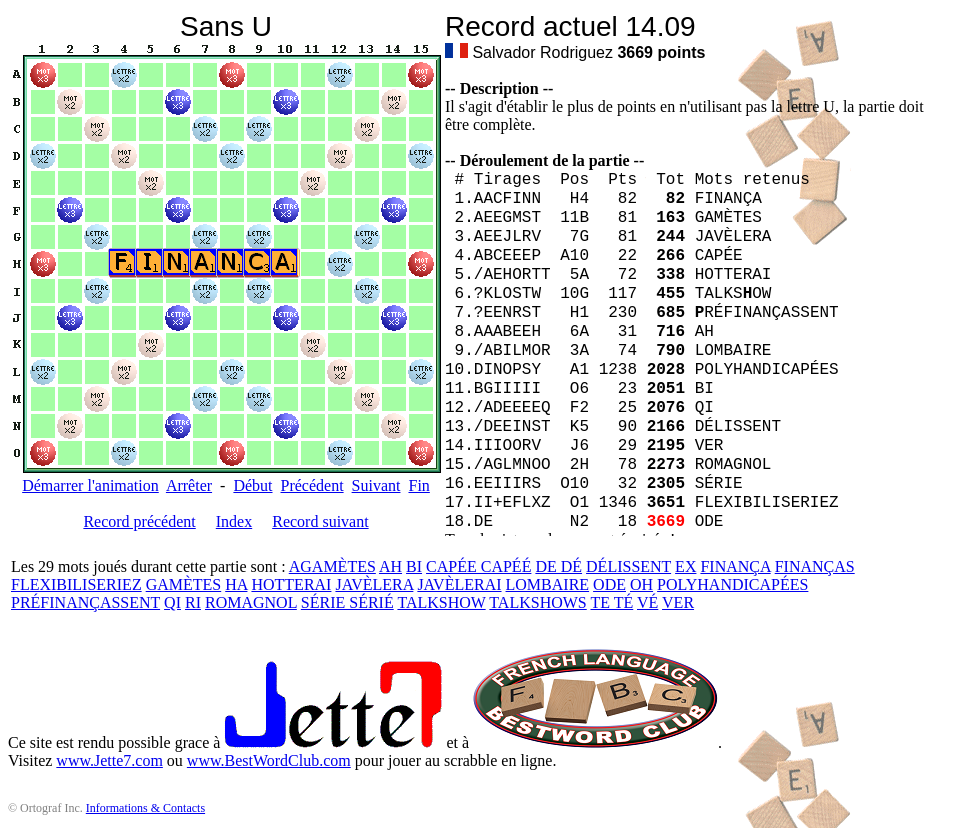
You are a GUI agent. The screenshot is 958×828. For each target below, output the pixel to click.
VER (678, 602)
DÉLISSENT (628, 566)
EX (685, 566)
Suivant (376, 485)
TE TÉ (611, 602)
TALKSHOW (441, 602)
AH (390, 566)
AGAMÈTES (332, 566)
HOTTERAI (291, 584)
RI (193, 602)
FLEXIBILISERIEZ (76, 584)
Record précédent (139, 521)
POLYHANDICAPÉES (732, 584)
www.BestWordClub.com (269, 760)
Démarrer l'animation (90, 485)
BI (414, 566)
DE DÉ (558, 566)
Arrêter (189, 485)
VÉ (647, 602)
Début (252, 485)
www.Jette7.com (109, 760)
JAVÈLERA (374, 584)
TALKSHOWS (537, 602)
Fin (418, 485)
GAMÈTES (184, 584)
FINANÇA (735, 566)
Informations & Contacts (145, 808)
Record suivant (320, 521)
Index (234, 521)
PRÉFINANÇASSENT (85, 602)
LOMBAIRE (548, 584)
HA (236, 584)
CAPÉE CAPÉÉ (478, 566)
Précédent (312, 485)
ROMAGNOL (251, 602)
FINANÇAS (815, 566)
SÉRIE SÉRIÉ (347, 602)
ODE (609, 584)
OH (641, 584)
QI (172, 602)
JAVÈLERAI (459, 584)
